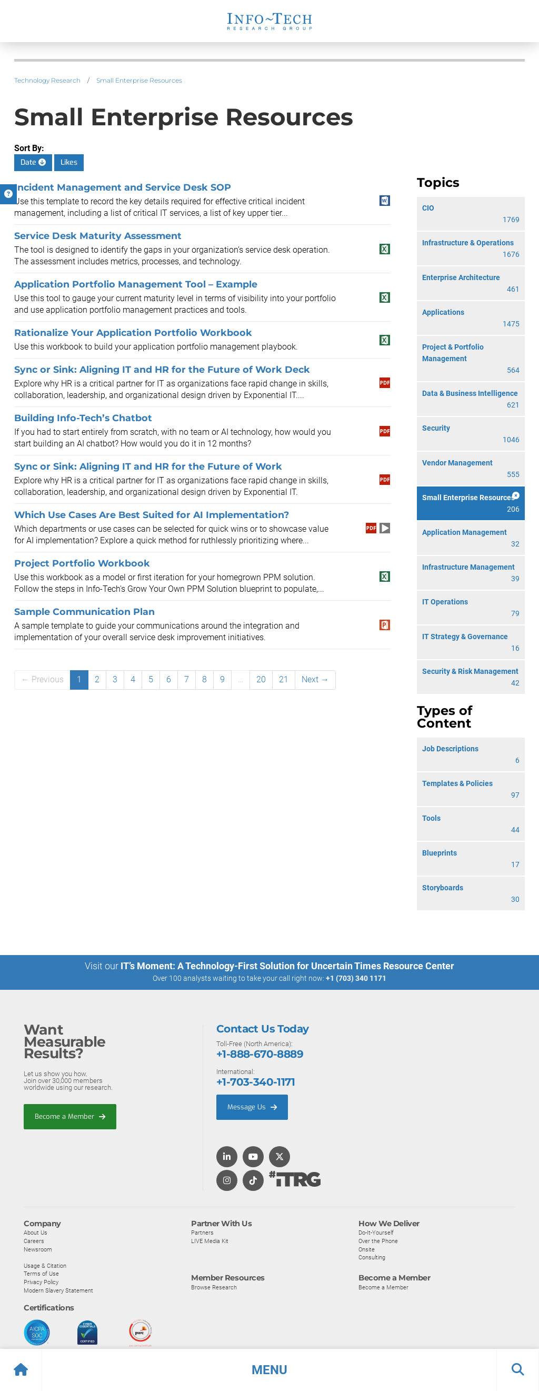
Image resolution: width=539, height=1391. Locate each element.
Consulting (371, 1256)
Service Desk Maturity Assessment (98, 235)
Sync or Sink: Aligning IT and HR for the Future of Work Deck (162, 369)
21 (283, 679)
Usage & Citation (45, 1265)
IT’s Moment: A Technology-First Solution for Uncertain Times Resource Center (287, 965)
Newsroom (38, 1249)
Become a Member (70, 1115)
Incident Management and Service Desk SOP (122, 187)
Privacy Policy (41, 1281)
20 (261, 679)
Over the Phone (378, 1240)
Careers (34, 1240)
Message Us (252, 1106)
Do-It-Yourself (376, 1232)
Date (33, 162)
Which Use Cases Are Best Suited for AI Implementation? (151, 514)
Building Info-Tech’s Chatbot (83, 417)
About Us (35, 1232)
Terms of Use (41, 1273)
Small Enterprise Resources (139, 80)
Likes (69, 162)
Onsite (366, 1249)
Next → (315, 679)
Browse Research (214, 1286)
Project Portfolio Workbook (82, 563)
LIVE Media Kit (209, 1240)
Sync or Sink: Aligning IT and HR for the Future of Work (148, 466)
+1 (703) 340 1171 (356, 978)
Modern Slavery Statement (58, 1290)
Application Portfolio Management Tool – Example (135, 284)
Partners (202, 1232)
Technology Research (47, 80)
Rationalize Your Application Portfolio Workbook (133, 332)
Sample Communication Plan (84, 611)
